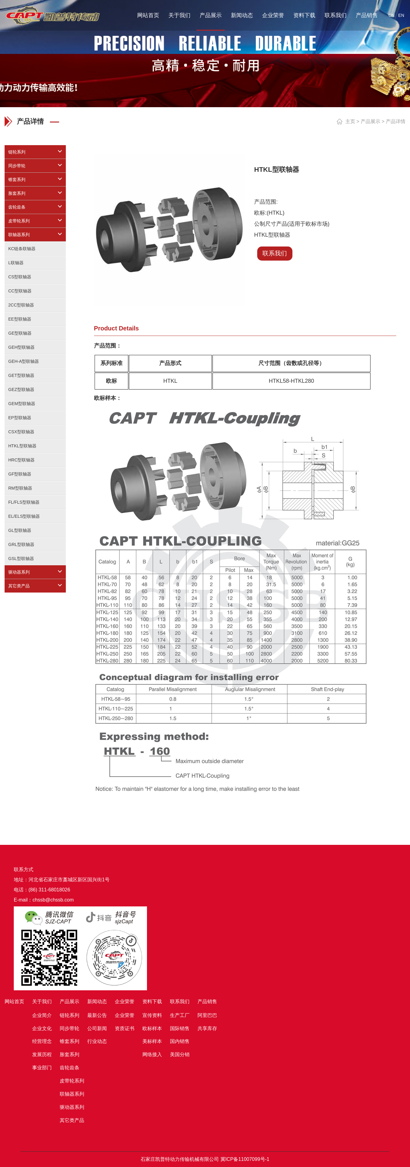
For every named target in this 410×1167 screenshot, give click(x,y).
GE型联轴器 (20, 333)
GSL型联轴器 (21, 558)
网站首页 (148, 15)
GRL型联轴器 (21, 544)
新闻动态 (242, 15)
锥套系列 (16, 179)
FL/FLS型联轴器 (23, 502)
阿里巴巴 (207, 1015)
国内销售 (180, 1041)
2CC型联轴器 (21, 305)
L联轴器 (16, 262)
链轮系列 (16, 151)
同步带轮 (16, 165)
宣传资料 (152, 1015)
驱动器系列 (19, 572)
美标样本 (152, 1041)
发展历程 (42, 1054)
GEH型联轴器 (21, 347)
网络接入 (152, 1054)
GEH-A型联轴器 (23, 361)
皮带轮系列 (19, 220)
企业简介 (42, 1015)
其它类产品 (19, 585)
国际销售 (180, 1028)
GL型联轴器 (19, 530)
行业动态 (97, 1041)
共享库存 (207, 1028)
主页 (350, 121)
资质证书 (124, 1028)
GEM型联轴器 (21, 403)
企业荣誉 (273, 15)
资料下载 (304, 15)
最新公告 (97, 1015)
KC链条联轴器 (22, 248)
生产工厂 (180, 1015)
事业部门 (42, 1067)
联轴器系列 (19, 234)
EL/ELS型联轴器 (24, 516)
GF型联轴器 (19, 474)
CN (391, 15)
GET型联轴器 (21, 375)
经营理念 (42, 1041)
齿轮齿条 (16, 207)
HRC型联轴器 (21, 459)
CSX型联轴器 (21, 431)
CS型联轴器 (19, 276)
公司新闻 (97, 1028)
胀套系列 (16, 193)
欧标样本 (152, 1028)
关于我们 (179, 15)
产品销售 (367, 15)
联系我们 (336, 15)
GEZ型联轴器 (21, 389)
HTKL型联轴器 (22, 445)
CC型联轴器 (20, 290)
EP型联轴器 (19, 417)
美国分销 (180, 1054)
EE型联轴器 (19, 319)
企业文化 (42, 1028)
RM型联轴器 (20, 488)
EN (401, 15)
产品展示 (211, 15)
